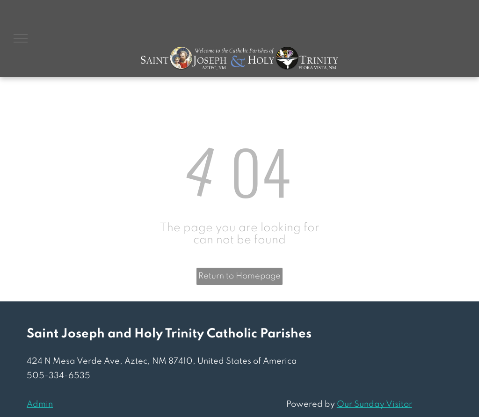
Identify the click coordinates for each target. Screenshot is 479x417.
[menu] (20, 38)
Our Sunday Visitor (374, 404)
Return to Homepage (239, 276)
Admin (40, 404)
